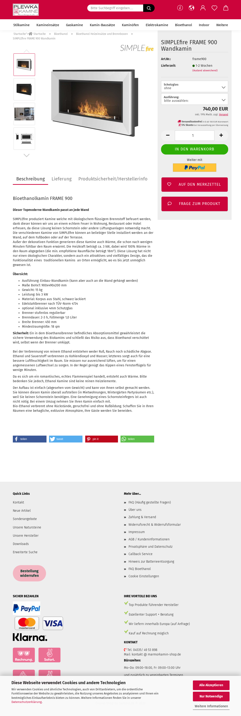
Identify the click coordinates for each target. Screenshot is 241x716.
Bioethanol (183, 25)
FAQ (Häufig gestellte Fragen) (150, 502)
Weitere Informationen (211, 706)
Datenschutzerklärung (26, 702)
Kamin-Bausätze (102, 25)
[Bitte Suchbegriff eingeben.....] (149, 8)
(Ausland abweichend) (205, 70)
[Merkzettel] (214, 8)
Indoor (204, 25)
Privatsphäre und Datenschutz (151, 547)
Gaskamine (74, 25)
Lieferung (61, 179)
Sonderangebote (25, 519)
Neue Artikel (22, 511)
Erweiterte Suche (25, 552)
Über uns (135, 510)
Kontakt (18, 502)
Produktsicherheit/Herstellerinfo (113, 179)
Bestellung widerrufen (29, 573)
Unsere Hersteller (25, 536)
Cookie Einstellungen (144, 576)
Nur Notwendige (211, 696)
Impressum (137, 532)
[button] (191, 8)
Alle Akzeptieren (211, 685)
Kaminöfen (130, 25)
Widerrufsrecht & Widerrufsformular (155, 525)
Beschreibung (30, 179)
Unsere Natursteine (27, 527)
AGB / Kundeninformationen (149, 539)
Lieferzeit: (168, 66)
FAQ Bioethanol (140, 569)
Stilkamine (21, 25)
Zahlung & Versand (142, 517)
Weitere (222, 25)
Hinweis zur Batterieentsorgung (151, 562)
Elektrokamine (157, 25)
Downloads (21, 544)
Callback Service (141, 554)
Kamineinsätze (47, 25)
